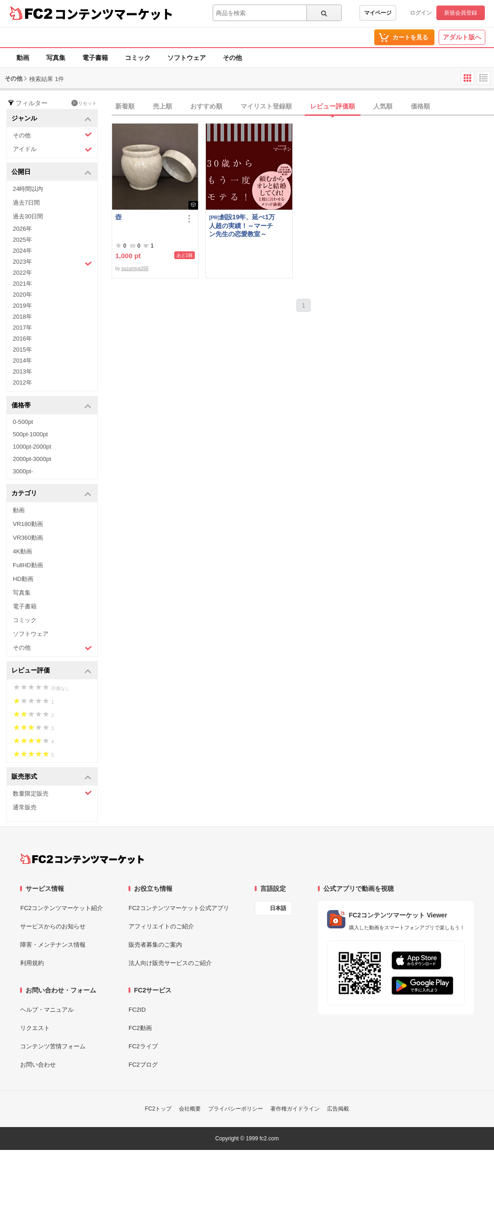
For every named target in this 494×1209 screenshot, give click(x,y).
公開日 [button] (51, 172)
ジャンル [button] (51, 118)
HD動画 (23, 578)
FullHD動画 (28, 565)
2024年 (22, 250)
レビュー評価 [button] (51, 671)
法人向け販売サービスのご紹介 (170, 963)
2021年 (22, 283)
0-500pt (23, 421)
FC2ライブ (143, 1046)
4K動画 (22, 551)
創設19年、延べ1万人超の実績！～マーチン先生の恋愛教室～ (242, 225)
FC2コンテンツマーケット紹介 (61, 908)
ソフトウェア (186, 57)
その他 (232, 57)
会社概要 (190, 1109)
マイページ (378, 13)
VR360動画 (28, 537)
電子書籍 (95, 57)
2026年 (22, 228)
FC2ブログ (143, 1064)
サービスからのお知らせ (53, 926)
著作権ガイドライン (295, 1109)
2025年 (22, 239)
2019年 (22, 305)
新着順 (124, 106)
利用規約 (32, 963)
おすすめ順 (206, 106)
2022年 (22, 272)
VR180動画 (28, 523)
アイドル (52, 149)
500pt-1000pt (30, 434)
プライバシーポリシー (235, 1109)
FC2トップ (158, 1109)
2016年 (22, 338)
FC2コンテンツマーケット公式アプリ (179, 908)
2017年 (22, 327)
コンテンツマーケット (113, 13)
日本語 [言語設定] (278, 908)
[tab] (303, 107)
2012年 (22, 382)
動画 (22, 57)
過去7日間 (26, 202)
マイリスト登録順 (266, 106)
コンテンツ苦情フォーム (53, 1046)
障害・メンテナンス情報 (53, 944)
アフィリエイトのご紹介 (161, 926)
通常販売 (25, 807)
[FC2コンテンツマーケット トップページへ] (82, 858)
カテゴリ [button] (51, 493)
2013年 (22, 371)
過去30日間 (28, 216)
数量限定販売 (52, 793)
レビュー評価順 (332, 106)
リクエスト (35, 1028)
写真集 (55, 57)
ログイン (421, 13)
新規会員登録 (460, 13)
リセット (84, 103)
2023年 (52, 262)
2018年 (22, 316)
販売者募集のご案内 (155, 944)
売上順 (162, 106)
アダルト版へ (462, 37)
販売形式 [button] (51, 777)
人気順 (382, 106)
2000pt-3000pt (32, 458)
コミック (137, 57)
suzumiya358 (134, 268)
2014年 (22, 360)
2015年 (22, 349)
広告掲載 (338, 1109)
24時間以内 (28, 188)
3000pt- (23, 471)
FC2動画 (140, 1028)
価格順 (420, 106)
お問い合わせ (38, 1064)
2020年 (22, 294)
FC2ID (137, 1009)
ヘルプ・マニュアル (47, 1009)
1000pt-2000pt (32, 446)
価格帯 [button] (51, 405)
